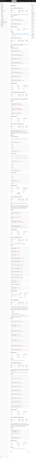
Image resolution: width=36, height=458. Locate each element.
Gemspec (19, 2)
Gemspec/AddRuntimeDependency (33, 5)
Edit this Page (34, 2)
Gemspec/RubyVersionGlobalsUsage (33, 35)
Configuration (2, 7)
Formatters (2, 9)
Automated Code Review (3, 22)
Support (2, 25)
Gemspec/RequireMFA (33, 27)
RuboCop (1, 2)
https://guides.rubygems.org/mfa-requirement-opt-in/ (18, 360)
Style (1, 18)
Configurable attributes (33, 7)
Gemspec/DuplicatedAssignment (33, 20)
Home (1, 3)
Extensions (2, 20)
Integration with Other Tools (4, 21)
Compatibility (2, 5)
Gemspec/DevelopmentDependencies (33, 16)
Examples (33, 6)
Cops (1, 8)
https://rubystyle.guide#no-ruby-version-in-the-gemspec (18, 448)
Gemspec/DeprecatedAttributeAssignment (33, 13)
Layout (28, 451)
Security (2, 17)
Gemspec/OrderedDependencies (33, 23)
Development (2, 23)
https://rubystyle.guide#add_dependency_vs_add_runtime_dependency (20, 33)
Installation (2, 4)
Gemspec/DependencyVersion (33, 9)
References (33, 30)
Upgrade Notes (3, 19)
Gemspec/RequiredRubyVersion (33, 31)
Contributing (2, 24)
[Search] (14, 1)
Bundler (2, 11)
